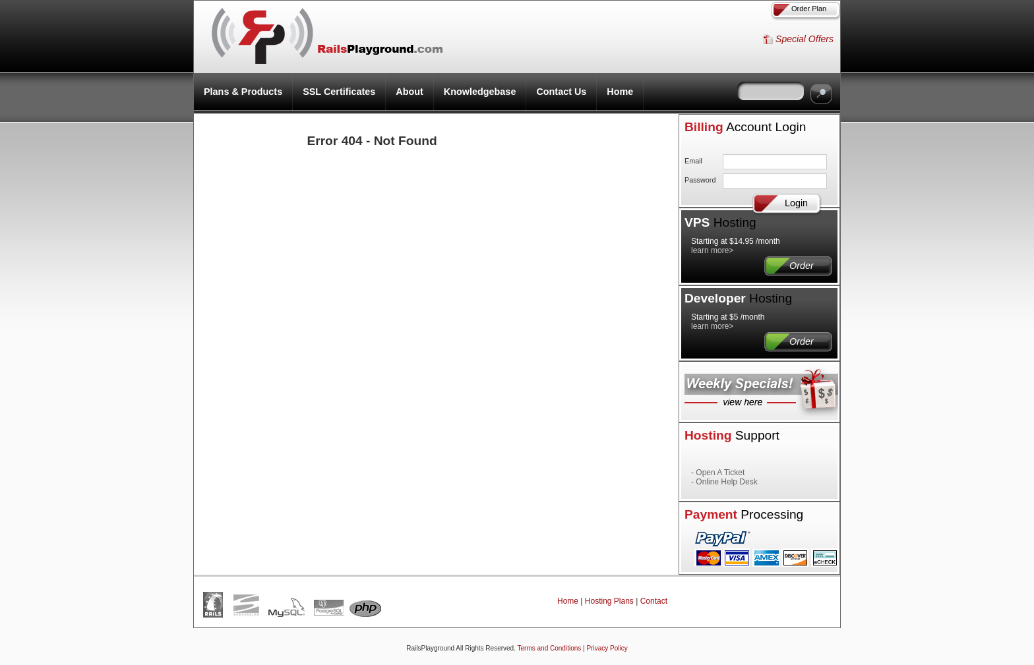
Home (620, 91)
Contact (653, 601)
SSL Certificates (339, 91)
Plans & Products (243, 91)
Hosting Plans (609, 601)
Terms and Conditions (550, 648)
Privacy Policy (606, 648)
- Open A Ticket (718, 472)
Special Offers (805, 39)
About (409, 91)
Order (788, 265)
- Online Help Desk (724, 481)
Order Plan (808, 9)
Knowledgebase (480, 91)
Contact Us (561, 91)
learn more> (712, 250)
